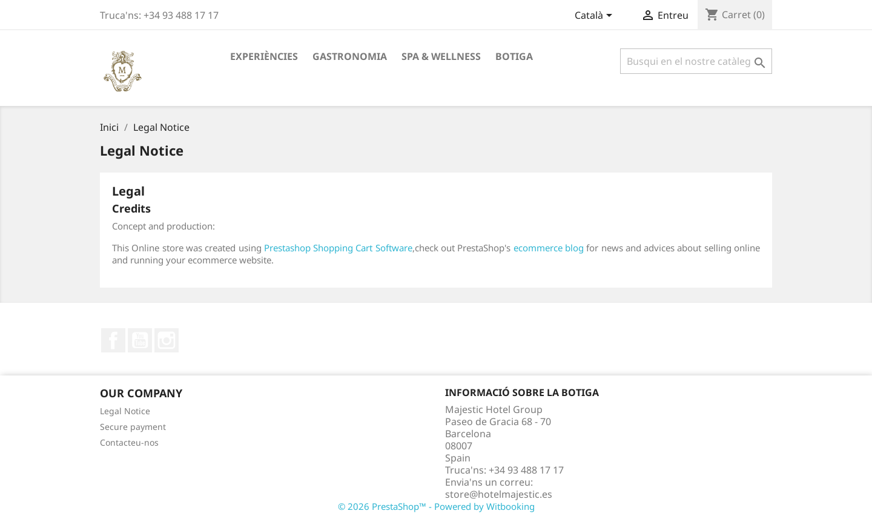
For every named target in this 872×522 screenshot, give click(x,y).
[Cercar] (696, 61)
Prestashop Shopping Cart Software (338, 248)
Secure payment (133, 426)
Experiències (264, 56)
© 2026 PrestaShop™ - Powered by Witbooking (436, 506)
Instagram (166, 340)
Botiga (514, 56)
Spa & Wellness (441, 56)
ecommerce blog (549, 248)
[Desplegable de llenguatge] (595, 16)
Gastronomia (349, 56)
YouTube (140, 340)
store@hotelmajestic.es (498, 494)
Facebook (113, 340)
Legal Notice (125, 411)
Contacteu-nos (129, 442)
